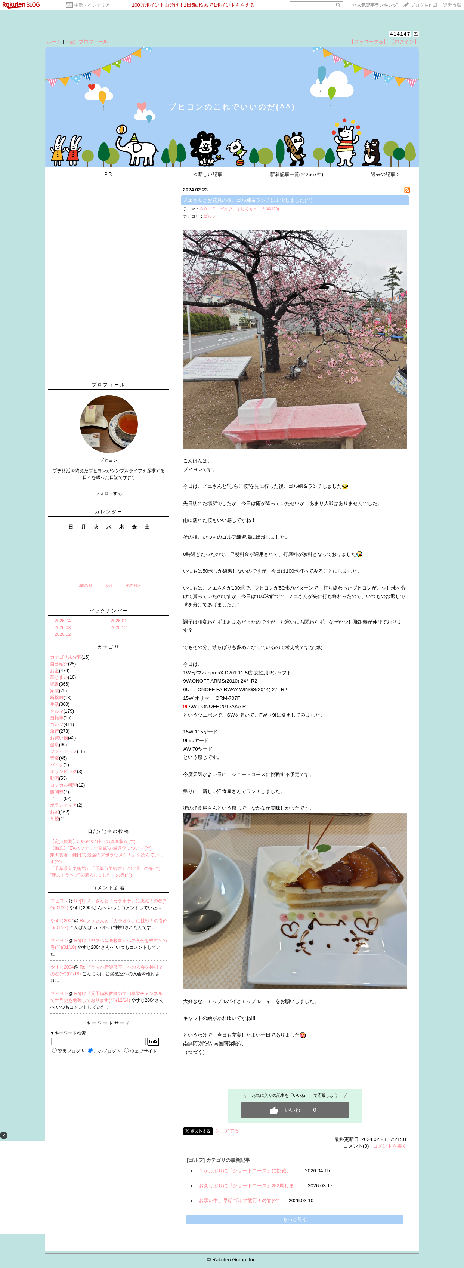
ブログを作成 (424, 5)
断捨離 (57, 697)
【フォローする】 (368, 41)
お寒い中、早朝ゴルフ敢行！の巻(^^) (239, 1200)
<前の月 (84, 585)
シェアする (227, 1130)
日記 (70, 41)
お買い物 (59, 738)
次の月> (132, 585)
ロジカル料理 (63, 785)
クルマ (57, 711)
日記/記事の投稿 (108, 831)
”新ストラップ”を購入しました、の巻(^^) (91, 875)
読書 (54, 684)
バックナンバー (109, 610)
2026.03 (63, 627)
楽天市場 (452, 5)
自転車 (57, 717)
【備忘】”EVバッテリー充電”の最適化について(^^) (100, 848)
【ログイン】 (404, 41)
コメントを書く (390, 1146)
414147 (400, 34)
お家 (54, 812)
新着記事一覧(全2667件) (297, 174)
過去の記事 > (385, 174)
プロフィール (93, 41)
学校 (54, 818)
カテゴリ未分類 (65, 657)
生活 (54, 704)
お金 (54, 670)
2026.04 (63, 621)
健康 (54, 744)
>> (374, 5)
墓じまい (59, 677)
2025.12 (119, 627)
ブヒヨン (59, 901)
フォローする (108, 493)
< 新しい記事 (208, 174)
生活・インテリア (92, 5)
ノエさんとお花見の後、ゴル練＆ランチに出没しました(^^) (247, 200)
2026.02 (63, 634)
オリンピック (63, 771)
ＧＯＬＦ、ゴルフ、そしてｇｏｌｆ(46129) (239, 209)
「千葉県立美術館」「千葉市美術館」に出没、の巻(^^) (105, 868)
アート (57, 798)
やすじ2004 (62, 920)
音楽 (54, 758)
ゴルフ (57, 724)
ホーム (54, 41)
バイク (57, 764)
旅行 (54, 731)
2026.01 (119, 621)
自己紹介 (59, 664)
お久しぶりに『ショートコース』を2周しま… (249, 1185)
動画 (54, 778)
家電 (54, 690)
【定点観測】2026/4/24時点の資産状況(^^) (93, 841)
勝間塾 (57, 791)
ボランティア (63, 805)
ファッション (63, 751)
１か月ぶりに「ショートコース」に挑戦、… (247, 1170)
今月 (109, 585)
